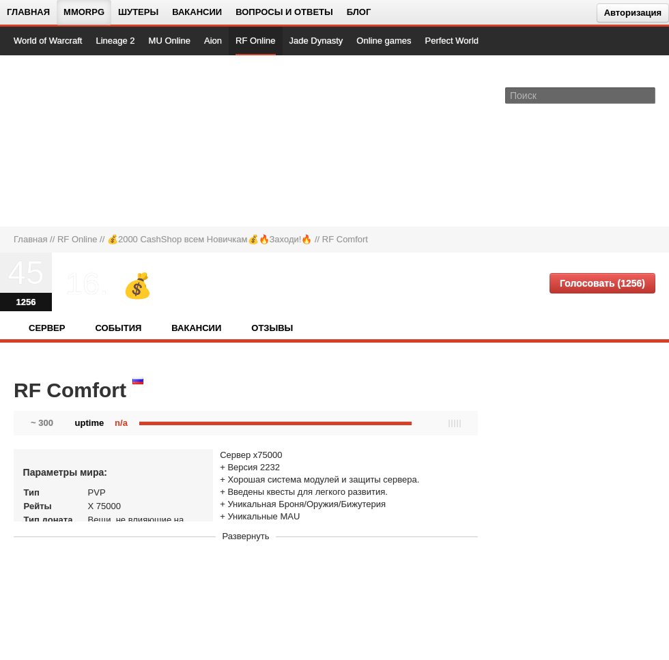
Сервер (47, 328)
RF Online (256, 40)
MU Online (169, 40)
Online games (383, 40)
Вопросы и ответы (284, 12)
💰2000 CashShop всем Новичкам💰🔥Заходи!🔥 (209, 239)
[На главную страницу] (59, 140)
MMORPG (83, 12)
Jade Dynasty (316, 40)
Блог (359, 12)
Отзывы (272, 328)
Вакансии (197, 12)
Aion (213, 40)
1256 (26, 302)
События (118, 328)
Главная (28, 12)
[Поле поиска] (647, 95)
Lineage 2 (115, 40)
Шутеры (138, 12)
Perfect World (452, 40)
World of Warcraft (48, 40)
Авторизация (632, 13)
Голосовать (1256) (602, 283)
